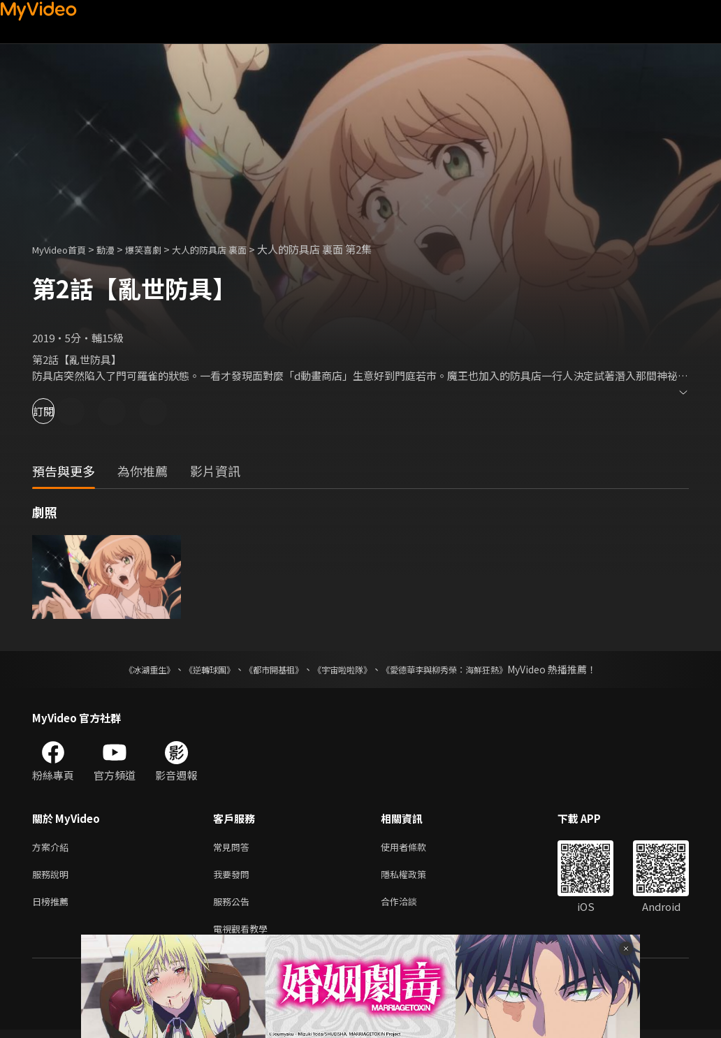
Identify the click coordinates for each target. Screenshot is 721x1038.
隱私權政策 (415, 877)
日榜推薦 (53, 906)
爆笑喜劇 (159, 249)
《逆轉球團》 (193, 669)
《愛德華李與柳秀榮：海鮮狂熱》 (462, 669)
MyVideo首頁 (64, 249)
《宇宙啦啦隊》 (345, 669)
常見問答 (234, 847)
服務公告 (234, 906)
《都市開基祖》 (267, 669)
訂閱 (60, 411)
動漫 (116, 249)
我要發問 (234, 877)
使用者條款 (415, 847)
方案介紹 (53, 847)
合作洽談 (410, 906)
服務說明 (53, 877)
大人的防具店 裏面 (233, 249)
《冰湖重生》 (125, 669)
